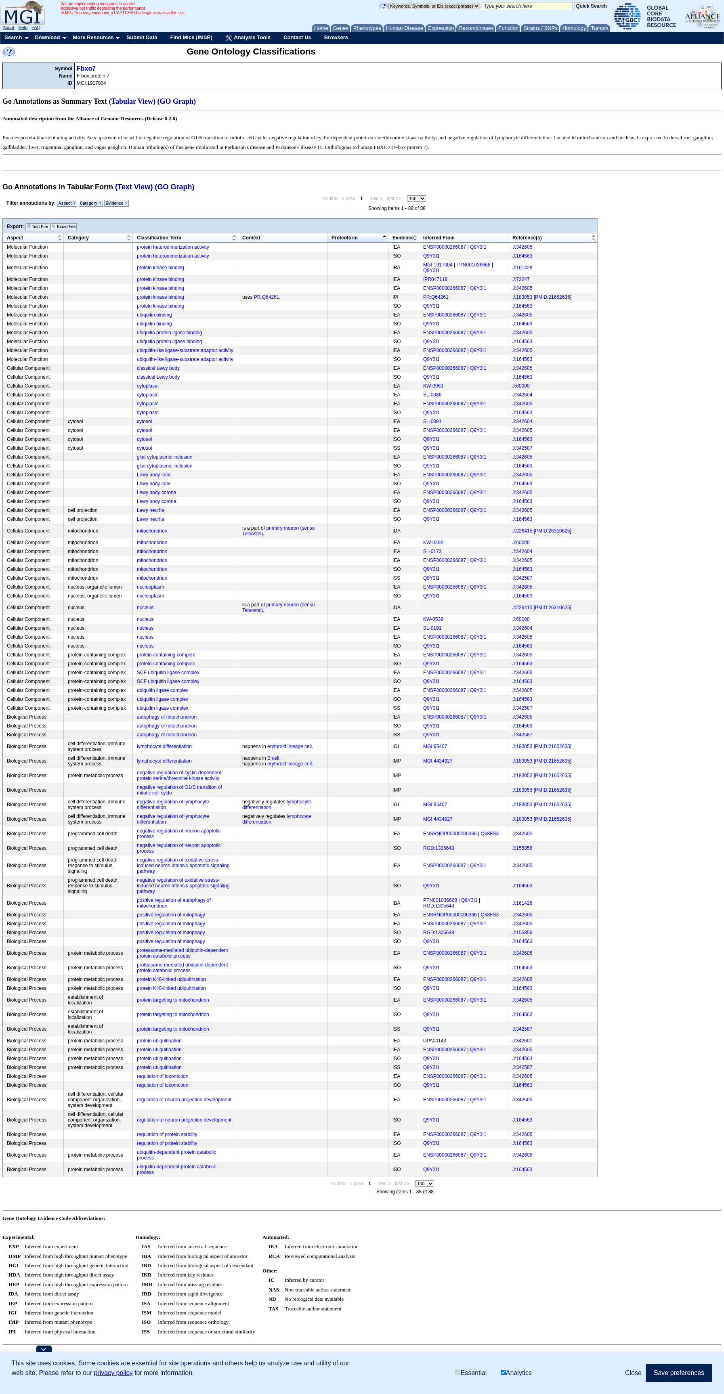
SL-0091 (432, 421)
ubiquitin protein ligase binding (169, 332)
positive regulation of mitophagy (171, 915)
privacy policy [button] (113, 1372)
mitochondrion (152, 531)
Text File (37, 226)
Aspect (67, 203)
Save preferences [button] (679, 1372)
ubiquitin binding (154, 315)
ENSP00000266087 (444, 247)
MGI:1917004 (438, 265)
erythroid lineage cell (289, 746)
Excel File (64, 226)
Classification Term (159, 238)
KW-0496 (433, 542)
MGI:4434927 (438, 761)
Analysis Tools (248, 38)
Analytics (516, 1372)
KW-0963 (433, 386)
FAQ (35, 27)
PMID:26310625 (552, 531)
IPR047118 (435, 279)
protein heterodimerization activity (173, 247)
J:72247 (521, 279)
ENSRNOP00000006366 (450, 833)
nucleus (145, 607)
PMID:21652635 (552, 297)
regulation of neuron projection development (184, 1100)
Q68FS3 (490, 833)
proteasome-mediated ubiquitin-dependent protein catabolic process (182, 953)
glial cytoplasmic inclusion (164, 457)
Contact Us (297, 37)
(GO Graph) (176, 101)
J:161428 (522, 267)
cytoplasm (148, 386)
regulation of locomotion (162, 1076)
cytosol (144, 421)
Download (47, 37)
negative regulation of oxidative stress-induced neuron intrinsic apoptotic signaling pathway (183, 865)
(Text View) (134, 187)
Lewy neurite (150, 510)
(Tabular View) (132, 101)
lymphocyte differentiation (164, 746)
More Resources (93, 37)
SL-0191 (432, 628)
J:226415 (522, 531)
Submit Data (142, 37)
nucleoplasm (150, 587)
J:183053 (522, 297)
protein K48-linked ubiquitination (171, 979)
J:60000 (521, 386)
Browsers (336, 37)
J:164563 (522, 256)
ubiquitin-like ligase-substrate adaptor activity (185, 350)
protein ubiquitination (159, 1041)
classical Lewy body (158, 368)
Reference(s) (527, 238)
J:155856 (522, 848)
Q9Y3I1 (478, 247)
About (9, 27)
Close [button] (633, 1372)
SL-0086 (432, 395)
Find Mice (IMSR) (191, 37)
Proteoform (345, 238)
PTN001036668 (474, 265)
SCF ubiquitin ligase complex (168, 672)
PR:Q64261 (266, 297)
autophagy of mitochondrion (167, 717)
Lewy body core (154, 475)
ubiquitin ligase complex (162, 690)
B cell (273, 758)
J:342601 (522, 1041)
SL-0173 (432, 551)
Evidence (116, 203)
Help (22, 27)
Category (91, 203)
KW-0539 (433, 619)
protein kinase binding (160, 267)
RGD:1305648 (438, 848)
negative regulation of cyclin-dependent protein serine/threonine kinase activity (179, 775)
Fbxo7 (86, 68)
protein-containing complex (166, 655)
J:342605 (522, 247)
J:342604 (522, 395)
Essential (471, 1372)
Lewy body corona (156, 492)
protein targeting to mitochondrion (173, 1000)
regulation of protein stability (167, 1134)
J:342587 (522, 448)
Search (13, 37)
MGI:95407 (435, 746)
